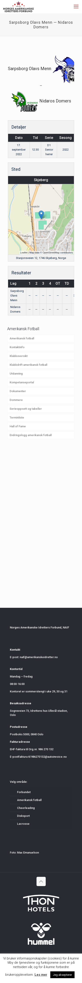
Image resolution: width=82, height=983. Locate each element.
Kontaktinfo (17, 347)
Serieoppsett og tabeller (26, 408)
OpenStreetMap (51, 252)
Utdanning (16, 373)
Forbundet (24, 792)
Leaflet (24, 252)
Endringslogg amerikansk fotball (31, 435)
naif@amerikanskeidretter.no (39, 657)
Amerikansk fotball (22, 338)
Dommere (16, 400)
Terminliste (17, 417)
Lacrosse (23, 823)
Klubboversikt (19, 356)
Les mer (41, 975)
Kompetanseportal (22, 382)
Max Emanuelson (28, 852)
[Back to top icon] (41, 881)
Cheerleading (26, 808)
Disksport (23, 815)
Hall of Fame (18, 426)
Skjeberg (41, 180)
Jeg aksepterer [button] (62, 974)
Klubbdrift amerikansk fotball (28, 364)
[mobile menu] (76, 6)
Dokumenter (18, 391)
